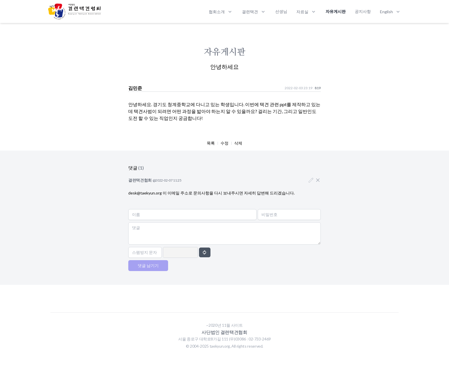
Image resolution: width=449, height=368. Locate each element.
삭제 (238, 143)
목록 (211, 143)
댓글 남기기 (148, 265)
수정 (224, 143)
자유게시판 (336, 11)
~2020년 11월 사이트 (224, 325)
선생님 (281, 11)
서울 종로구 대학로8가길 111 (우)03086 (212, 338)
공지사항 (363, 11)
